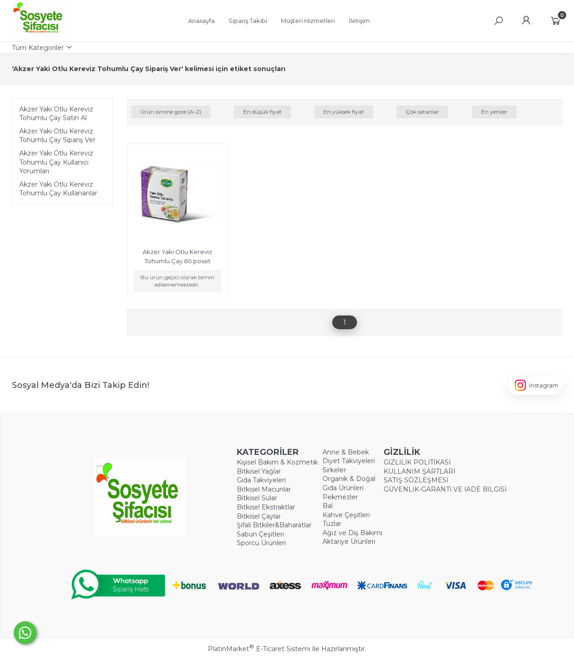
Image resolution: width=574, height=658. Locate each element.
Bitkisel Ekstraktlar (266, 507)
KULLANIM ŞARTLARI (420, 471)
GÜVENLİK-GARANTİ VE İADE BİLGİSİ (445, 489)
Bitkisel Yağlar (259, 471)
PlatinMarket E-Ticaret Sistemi (259, 649)
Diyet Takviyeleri (349, 461)
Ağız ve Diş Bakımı (352, 533)
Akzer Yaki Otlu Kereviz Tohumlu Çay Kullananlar (58, 189)
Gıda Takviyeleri (261, 480)
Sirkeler (334, 470)
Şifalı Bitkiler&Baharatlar (274, 525)
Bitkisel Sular (257, 498)
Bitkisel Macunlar (264, 489)
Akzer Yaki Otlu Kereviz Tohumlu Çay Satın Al (56, 113)
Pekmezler (340, 497)
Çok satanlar (422, 111)
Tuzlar (332, 524)
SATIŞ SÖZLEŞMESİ (416, 480)
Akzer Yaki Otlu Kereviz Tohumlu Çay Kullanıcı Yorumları (56, 162)
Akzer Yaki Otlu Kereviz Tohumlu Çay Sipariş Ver (57, 135)
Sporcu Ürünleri (261, 543)
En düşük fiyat (262, 111)
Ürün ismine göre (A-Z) (170, 111)
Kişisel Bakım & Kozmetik (277, 462)
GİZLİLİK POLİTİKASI (417, 462)
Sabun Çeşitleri (260, 534)
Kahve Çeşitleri (346, 515)
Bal (328, 506)
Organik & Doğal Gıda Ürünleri (349, 483)
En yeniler (494, 111)
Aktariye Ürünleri (349, 541)
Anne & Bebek (346, 452)
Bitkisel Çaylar (259, 516)
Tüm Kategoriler (38, 48)
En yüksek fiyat (343, 111)
